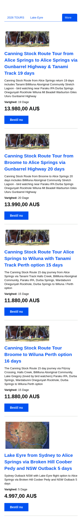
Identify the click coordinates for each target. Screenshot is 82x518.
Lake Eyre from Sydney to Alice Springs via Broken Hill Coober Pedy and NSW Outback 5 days (38, 462)
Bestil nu (16, 119)
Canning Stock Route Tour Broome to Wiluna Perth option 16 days (38, 354)
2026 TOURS (15, 17)
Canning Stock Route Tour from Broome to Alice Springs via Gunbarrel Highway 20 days (38, 162)
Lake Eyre (36, 17)
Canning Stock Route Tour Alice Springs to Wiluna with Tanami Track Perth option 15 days (39, 258)
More (69, 17)
